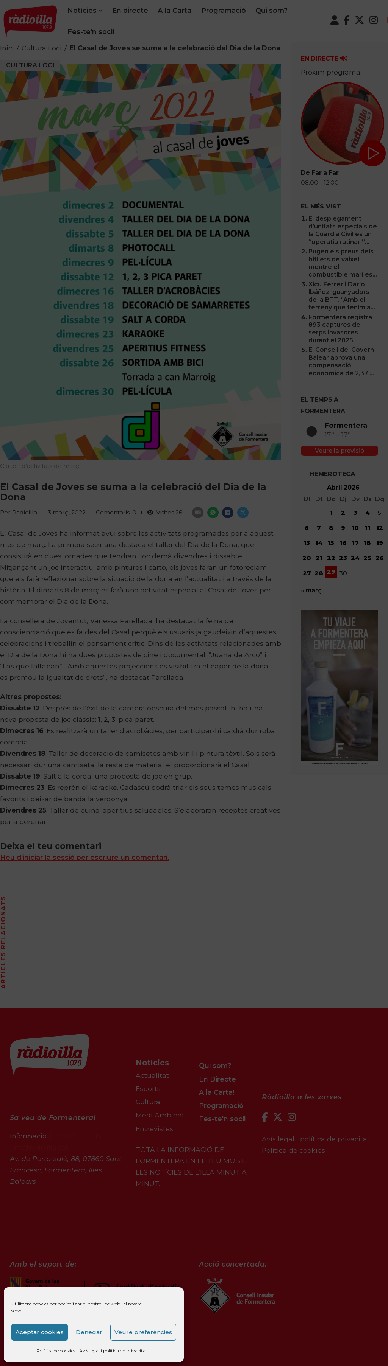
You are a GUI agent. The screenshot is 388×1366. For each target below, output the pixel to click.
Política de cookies (55, 1351)
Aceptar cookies (40, 1332)
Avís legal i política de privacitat (113, 1351)
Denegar (89, 1332)
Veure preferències (143, 1332)
